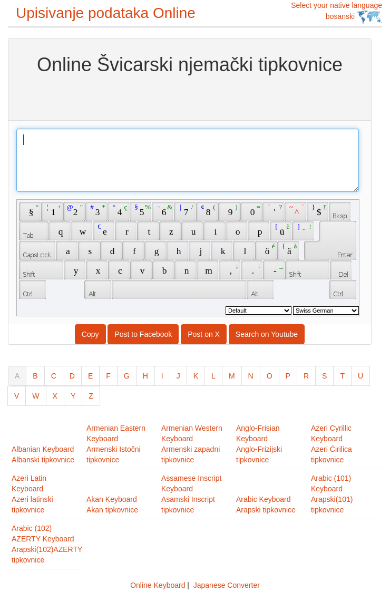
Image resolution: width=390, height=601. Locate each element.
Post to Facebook (143, 334)
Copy (90, 334)
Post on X (204, 334)
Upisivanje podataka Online (106, 13)
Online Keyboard (157, 585)
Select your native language (336, 12)
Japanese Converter (226, 585)
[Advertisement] (189, 96)
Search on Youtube (267, 334)
